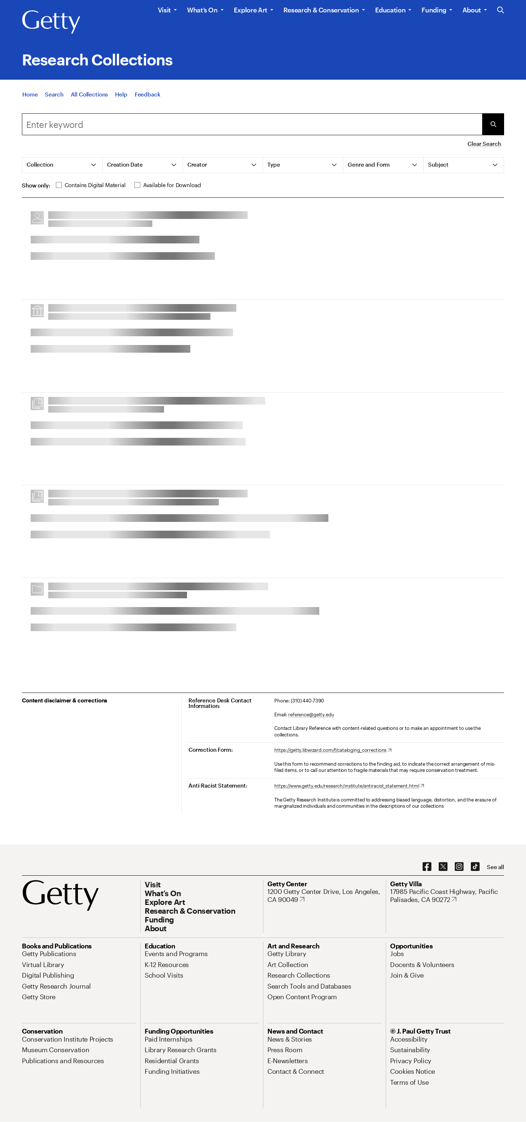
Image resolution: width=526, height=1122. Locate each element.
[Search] (54, 102)
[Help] (121, 102)
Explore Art (250, 10)
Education (390, 10)
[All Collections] (89, 102)
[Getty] (51, 22)
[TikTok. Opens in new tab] (475, 867)
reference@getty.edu (311, 714)
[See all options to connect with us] (495, 867)
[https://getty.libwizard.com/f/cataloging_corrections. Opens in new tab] (333, 750)
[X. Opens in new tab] (443, 867)
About (471, 10)
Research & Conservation (321, 10)
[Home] (30, 102)
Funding (434, 10)
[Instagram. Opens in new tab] (459, 867)
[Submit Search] (493, 124)
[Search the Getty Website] (500, 10)
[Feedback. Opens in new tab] (147, 102)
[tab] (62, 165)
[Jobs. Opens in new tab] (397, 953)
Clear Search (484, 143)
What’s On (202, 10)
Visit (164, 10)
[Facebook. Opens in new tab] (427, 867)
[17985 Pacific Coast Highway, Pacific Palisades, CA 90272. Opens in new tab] (447, 895)
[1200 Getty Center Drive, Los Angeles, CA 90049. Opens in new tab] (324, 895)
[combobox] (252, 124)
